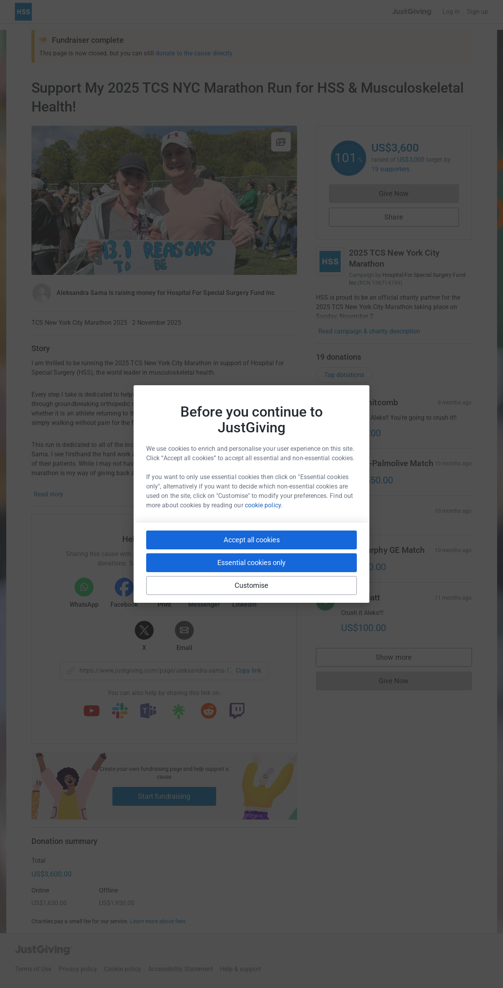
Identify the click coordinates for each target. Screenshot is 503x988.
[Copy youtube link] (91, 711)
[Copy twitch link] (237, 711)
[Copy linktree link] (178, 713)
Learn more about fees (157, 921)
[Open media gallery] (164, 200)
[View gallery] (281, 142)
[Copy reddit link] (209, 711)
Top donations (344, 375)
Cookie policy (122, 969)
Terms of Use (33, 969)
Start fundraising (164, 796)
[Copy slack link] (120, 711)
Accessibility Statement (180, 969)
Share (393, 217)
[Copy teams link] (148, 711)
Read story (48, 494)
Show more (402, 659)
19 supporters (390, 169)
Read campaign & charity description (369, 331)
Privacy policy (78, 969)
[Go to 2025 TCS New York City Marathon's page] (330, 261)
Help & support (240, 969)
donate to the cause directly (194, 53)
